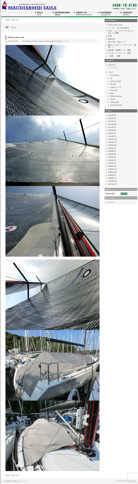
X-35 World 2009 (116, 105)
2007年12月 (112, 181)
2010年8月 (112, 130)
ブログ (110, 72)
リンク (23, 481)
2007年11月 (112, 184)
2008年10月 (112, 172)
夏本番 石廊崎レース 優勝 (119, 50)
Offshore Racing (50, 41)
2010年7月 (112, 133)
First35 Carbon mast (16, 37)
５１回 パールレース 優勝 (119, 53)
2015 (13, 20)
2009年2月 (112, 163)
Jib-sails (34, 41)
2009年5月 (112, 154)
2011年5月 (112, 127)
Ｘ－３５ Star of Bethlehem (119, 28)
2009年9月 (112, 148)
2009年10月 (112, 145)
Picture (112, 99)
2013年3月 (112, 118)
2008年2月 (112, 175)
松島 (110, 36)
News (112, 93)
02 (17, 20)
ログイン (111, 202)
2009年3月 (112, 160)
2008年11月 (112, 169)
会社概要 (7, 481)
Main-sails (41, 41)
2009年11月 (112, 142)
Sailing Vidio (114, 102)
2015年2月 (112, 115)
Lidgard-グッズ (115, 87)
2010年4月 (112, 136)
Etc (111, 78)
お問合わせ (16, 481)
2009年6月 (112, 151)
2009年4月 (112, 157)
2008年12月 (112, 166)
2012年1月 (112, 121)
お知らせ (59, 41)
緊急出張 (111, 39)
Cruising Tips (114, 75)
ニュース (66, 41)
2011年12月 (112, 124)
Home (7, 20)
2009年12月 (112, 139)
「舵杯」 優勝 (114, 56)
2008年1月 (112, 178)
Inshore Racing (26, 41)
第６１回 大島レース (116, 42)
